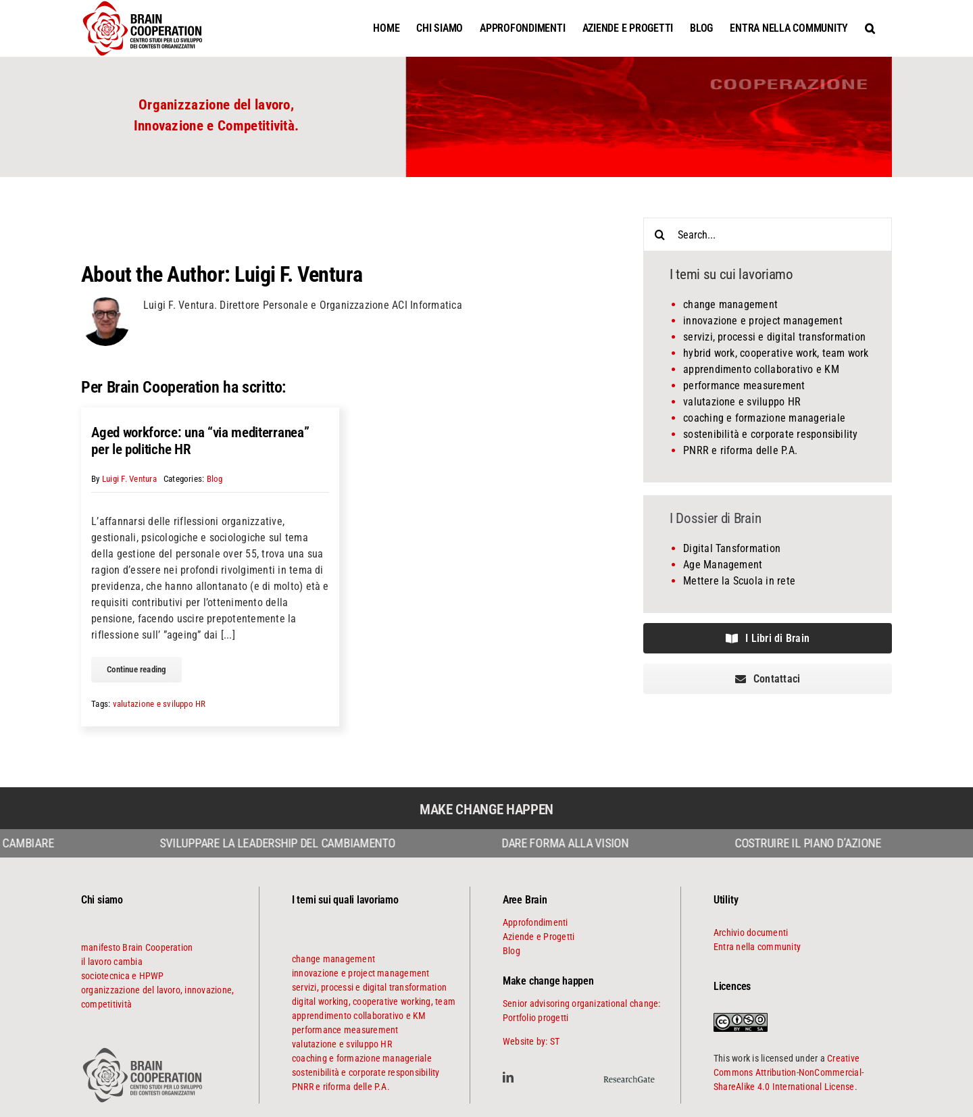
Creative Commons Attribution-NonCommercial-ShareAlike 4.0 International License (789, 1072)
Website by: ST (531, 1041)
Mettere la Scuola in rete (739, 580)
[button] (870, 28)
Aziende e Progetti (538, 936)
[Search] (660, 234)
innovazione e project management (763, 320)
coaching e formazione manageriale (764, 418)
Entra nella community (757, 946)
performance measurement (744, 385)
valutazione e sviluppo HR (159, 704)
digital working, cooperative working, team (373, 1001)
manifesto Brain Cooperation (137, 947)
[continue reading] (136, 669)
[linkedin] (508, 1077)
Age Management (722, 564)
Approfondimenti (535, 922)
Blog (215, 479)
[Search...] (767, 234)
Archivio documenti (751, 932)
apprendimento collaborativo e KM (761, 369)
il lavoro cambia (112, 961)
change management (730, 304)
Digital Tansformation (731, 548)
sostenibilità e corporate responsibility (770, 434)
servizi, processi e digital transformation (774, 336)
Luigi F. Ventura (298, 274)
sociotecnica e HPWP (122, 975)
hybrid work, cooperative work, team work (776, 353)
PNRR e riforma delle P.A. (740, 450)
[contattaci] (767, 679)
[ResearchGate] (629, 1073)
